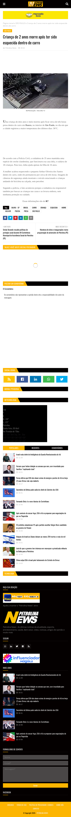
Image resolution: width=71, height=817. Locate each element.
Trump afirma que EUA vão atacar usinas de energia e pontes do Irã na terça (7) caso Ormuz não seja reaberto (42, 479)
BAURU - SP (15, 207)
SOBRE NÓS (60, 805)
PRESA (26, 211)
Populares (13, 447)
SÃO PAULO (20, 23)
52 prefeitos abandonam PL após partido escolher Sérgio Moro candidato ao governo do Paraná (41, 526)
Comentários (57, 447)
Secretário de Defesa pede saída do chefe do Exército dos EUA (37, 489)
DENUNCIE (10, 805)
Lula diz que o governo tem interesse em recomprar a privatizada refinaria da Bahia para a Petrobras (41, 550)
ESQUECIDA (54, 207)
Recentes (35, 447)
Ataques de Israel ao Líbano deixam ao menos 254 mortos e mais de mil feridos (40, 538)
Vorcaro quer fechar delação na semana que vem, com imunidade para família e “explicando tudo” (40, 468)
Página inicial (8, 23)
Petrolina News (10, 48)
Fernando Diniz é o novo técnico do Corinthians (32, 501)
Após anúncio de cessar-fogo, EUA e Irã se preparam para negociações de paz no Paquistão (41, 515)
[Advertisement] (35, 63)
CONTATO (36, 808)
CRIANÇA (43, 207)
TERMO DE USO (21, 805)
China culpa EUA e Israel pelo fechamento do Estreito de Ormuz (38, 560)
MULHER (8, 211)
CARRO (34, 207)
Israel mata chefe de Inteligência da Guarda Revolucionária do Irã (38, 454)
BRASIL (25, 207)
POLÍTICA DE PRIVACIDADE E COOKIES (41, 805)
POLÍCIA (17, 211)
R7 (47, 201)
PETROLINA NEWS (42, 813)
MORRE (64, 207)
